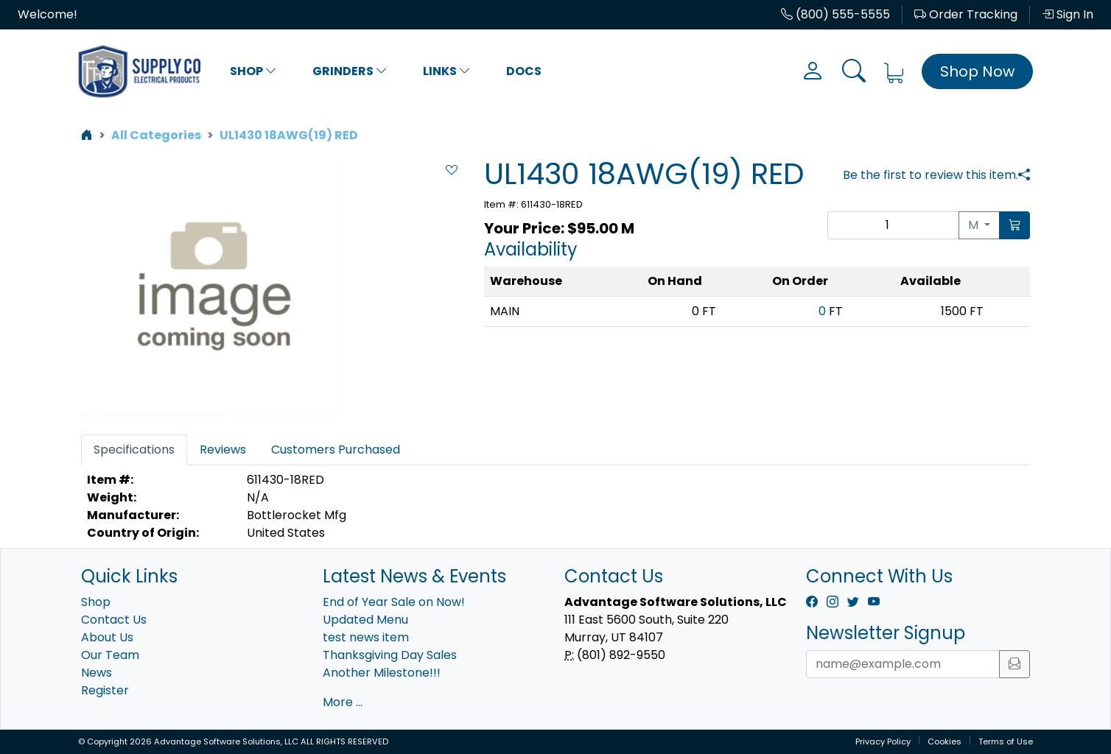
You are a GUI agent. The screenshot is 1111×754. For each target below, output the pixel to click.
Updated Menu (365, 619)
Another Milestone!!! (382, 672)
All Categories (156, 135)
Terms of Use (1005, 741)
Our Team (110, 654)
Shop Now (977, 71)
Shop (253, 71)
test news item (366, 637)
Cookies (944, 741)
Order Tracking (965, 14)
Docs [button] (524, 71)
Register (105, 690)
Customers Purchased (335, 449)
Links (447, 71)
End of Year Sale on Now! (394, 601)
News (96, 672)
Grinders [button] (350, 71)
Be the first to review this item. (930, 174)
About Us (107, 637)
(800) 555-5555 (835, 14)
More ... (342, 702)
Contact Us (114, 619)
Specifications (134, 449)
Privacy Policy (883, 741)
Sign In (1067, 14)
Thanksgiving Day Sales (390, 654)
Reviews (223, 449)
